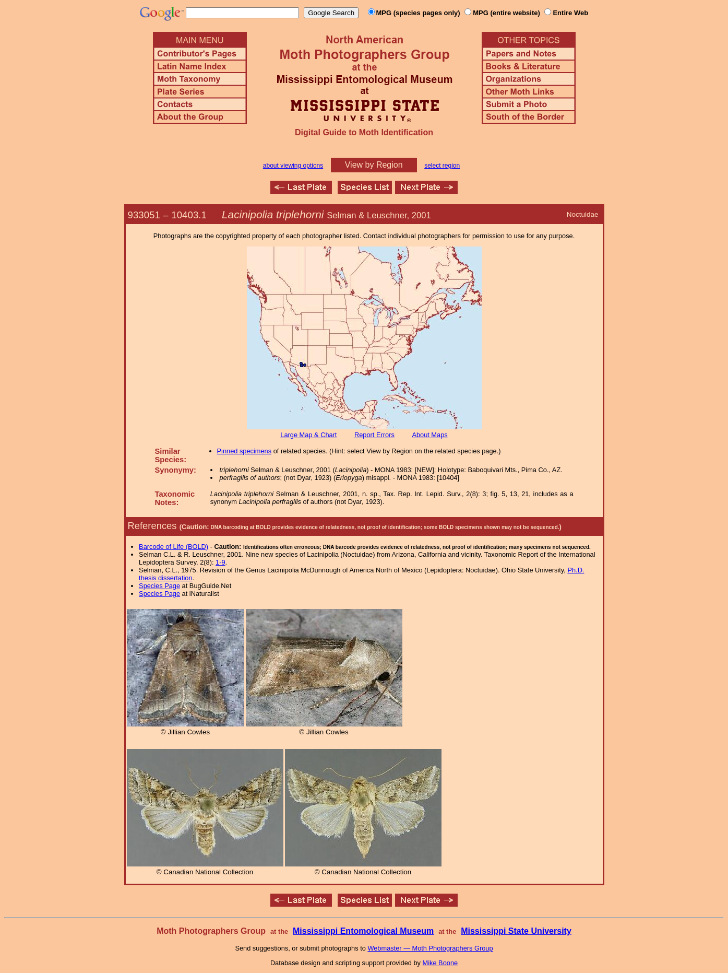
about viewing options (293, 165)
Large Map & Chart (308, 435)
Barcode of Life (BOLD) (173, 546)
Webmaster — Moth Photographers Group (430, 948)
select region (442, 165)
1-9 (220, 562)
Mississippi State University (516, 931)
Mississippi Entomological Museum (363, 931)
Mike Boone (440, 963)
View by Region (374, 164)
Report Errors (374, 435)
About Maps (429, 435)
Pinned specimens (244, 451)
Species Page (159, 586)
